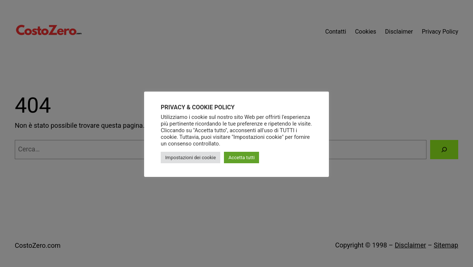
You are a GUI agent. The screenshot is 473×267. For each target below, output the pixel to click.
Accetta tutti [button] (241, 157)
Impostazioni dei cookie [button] (190, 157)
